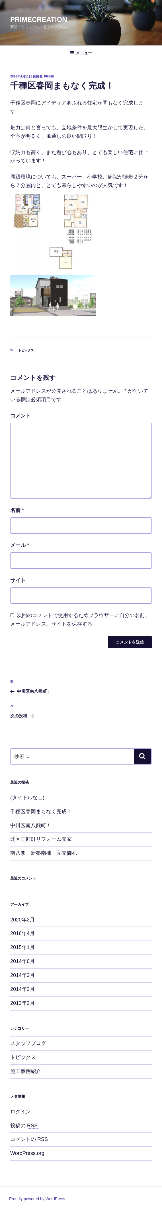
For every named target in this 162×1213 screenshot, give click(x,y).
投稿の (24, 1125)
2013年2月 (22, 1003)
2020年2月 (22, 920)
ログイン (20, 1111)
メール (19, 545)
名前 (17, 510)
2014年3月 (22, 975)
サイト (18, 580)
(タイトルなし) (27, 797)
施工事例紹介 (25, 1071)
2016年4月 (22, 933)
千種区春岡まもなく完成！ (41, 811)
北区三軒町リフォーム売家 (41, 839)
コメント (20, 416)
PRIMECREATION (38, 19)
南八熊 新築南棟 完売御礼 (43, 853)
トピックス (26, 350)
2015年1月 (22, 947)
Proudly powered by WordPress (37, 1198)
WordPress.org (27, 1153)
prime (49, 76)
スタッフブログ (28, 1043)
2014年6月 (22, 961)
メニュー (81, 53)
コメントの (29, 1139)
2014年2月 (22, 989)
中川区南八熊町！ (30, 825)
